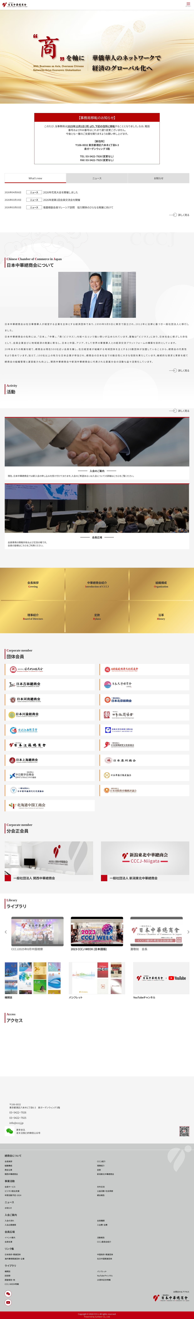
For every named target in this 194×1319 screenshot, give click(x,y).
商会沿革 (8, 1169)
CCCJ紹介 (101, 1161)
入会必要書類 (10, 1224)
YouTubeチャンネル (105, 1275)
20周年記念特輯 (104, 1279)
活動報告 (101, 1237)
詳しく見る (183, 215)
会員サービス (10, 1186)
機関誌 (7, 1271)
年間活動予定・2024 (13, 1195)
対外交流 (101, 1186)
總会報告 (101, 1195)
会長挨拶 (8, 1161)
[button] (188, 932)
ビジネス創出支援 (12, 1191)
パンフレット (102, 1271)
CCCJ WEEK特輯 (12, 1284)
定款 (99, 1169)
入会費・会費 (102, 1224)
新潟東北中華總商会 (105, 1174)
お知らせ (8, 1207)
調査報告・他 (10, 1279)
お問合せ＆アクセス (181, 1291)
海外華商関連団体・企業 (14, 1258)
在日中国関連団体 (104, 1258)
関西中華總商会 (11, 1174)
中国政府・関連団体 (105, 1254)
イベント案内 (10, 1237)
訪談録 (7, 1275)
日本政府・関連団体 (13, 1254)
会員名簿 (8, 1241)
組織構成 (8, 1165)
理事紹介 (101, 1165)
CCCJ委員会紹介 (104, 1241)
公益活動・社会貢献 (105, 1191)
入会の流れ (9, 1220)
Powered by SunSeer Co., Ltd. (97, 1316)
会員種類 (101, 1220)
